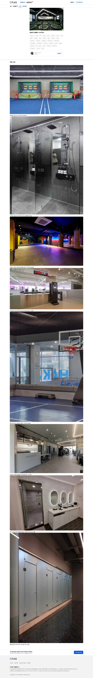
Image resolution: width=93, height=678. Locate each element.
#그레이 (38, 48)
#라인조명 (32, 45)
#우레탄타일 (56, 40)
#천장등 (60, 43)
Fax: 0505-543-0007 (52, 669)
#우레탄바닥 (49, 40)
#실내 (37, 35)
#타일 (57, 38)
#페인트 (53, 38)
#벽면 (44, 35)
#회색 (43, 48)
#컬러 (49, 38)
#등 (36, 45)
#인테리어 (53, 35)
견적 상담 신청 (78, 652)
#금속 (44, 45)
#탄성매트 (32, 40)
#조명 (56, 43)
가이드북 (24, 6)
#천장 (48, 35)
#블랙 (31, 38)
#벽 (40, 35)
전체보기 (59, 53)
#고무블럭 (38, 40)
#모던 (61, 35)
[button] (82, 67)
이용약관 (16, 662)
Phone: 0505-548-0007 (43, 669)
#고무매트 (45, 43)
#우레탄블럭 (32, 43)
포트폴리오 (15, 6)
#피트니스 (32, 35)
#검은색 (35, 38)
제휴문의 (72, 2)
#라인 (40, 45)
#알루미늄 (49, 45)
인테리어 (22, 2)
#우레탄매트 (39, 43)
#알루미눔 (55, 45)
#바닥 (57, 35)
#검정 (40, 38)
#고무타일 (51, 43)
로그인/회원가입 (79, 2)
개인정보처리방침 (22, 662)
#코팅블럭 (44, 40)
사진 (20, 6)
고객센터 (11, 662)
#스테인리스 (32, 48)
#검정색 (44, 38)
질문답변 (29, 2)
